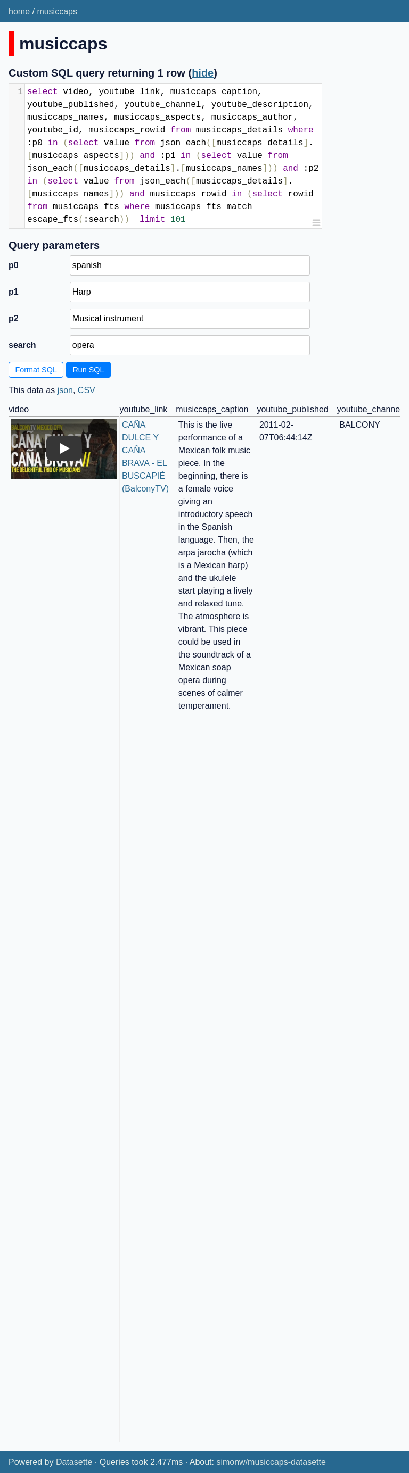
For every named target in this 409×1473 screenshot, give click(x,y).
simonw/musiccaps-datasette (270, 1462)
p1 (14, 291)
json (65, 390)
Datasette (74, 1462)
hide (203, 73)
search (22, 344)
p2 (14, 318)
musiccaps (57, 11)
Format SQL (36, 369)
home (19, 11)
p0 (14, 265)
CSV (86, 390)
